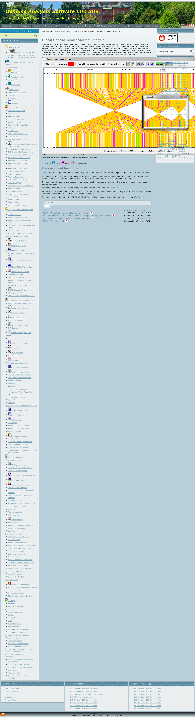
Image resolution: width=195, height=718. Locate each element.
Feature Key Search (18, 308)
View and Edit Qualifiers (18, 160)
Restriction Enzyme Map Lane (20, 125)
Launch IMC (13, 67)
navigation (162, 144)
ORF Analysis (15, 420)
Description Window (16, 277)
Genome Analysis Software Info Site (52, 11)
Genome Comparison (15, 457)
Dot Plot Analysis (16, 480)
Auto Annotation (14, 439)
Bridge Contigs (14, 355)
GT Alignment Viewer (16, 293)
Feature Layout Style (16, 111)
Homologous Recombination (19, 378)
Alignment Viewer (15, 673)
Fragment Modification (19, 372)
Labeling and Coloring (17, 274)
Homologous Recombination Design (22, 587)
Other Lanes (13, 136)
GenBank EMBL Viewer (19, 241)
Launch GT (12, 80)
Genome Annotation (13, 431)
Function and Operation (44, 26)
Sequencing (10, 383)
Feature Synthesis (15, 171)
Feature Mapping (15, 183)
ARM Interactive (14, 623)
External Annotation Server (19, 444)
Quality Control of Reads (18, 400)
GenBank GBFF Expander (18, 629)
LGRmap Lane (14, 128)
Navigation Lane (14, 122)
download (183, 153)
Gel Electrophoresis (18, 367)
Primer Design (15, 348)
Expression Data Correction (19, 548)
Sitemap (8, 697)
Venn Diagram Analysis (19, 485)
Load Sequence (14, 215)
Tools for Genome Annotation (20, 442)
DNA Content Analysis (18, 410)
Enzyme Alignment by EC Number (22, 503)
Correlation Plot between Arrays (21, 562)
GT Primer (14, 85)
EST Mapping (13, 515)
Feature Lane (13, 116)
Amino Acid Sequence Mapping (21, 525)
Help (90, 26)
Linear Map (166, 146)
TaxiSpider (12, 618)
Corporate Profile (12, 688)
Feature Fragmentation (17, 168)
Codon (160, 158)
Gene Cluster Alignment (17, 471)
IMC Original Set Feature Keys (20, 152)
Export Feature (14, 202)
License (179, 146)
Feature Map (12, 108)
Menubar (11, 98)
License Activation (14, 47)
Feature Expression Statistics (20, 568)
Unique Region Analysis (17, 506)
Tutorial (62, 26)
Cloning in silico (14, 338)
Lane (187, 146)
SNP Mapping (13, 522)
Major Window (13, 638)
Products (25, 26)
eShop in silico (152, 26)
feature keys (137, 191)
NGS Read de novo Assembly (20, 667)
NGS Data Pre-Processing (18, 664)
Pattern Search (16, 317)
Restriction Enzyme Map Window (21, 296)
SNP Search (13, 328)
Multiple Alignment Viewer (18, 285)
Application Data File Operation (21, 233)
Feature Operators (15, 177)
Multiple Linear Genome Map (20, 468)
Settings (10, 601)
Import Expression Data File (19, 542)
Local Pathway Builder (17, 574)
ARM (10, 621)
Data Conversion (15, 230)
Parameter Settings (16, 606)
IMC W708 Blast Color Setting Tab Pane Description (66, 213)
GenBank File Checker (17, 632)
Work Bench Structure (17, 92)
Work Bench (12, 90)
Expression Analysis (13, 534)
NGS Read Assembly (19, 389)
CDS (116, 188)
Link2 (97, 714)
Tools (7, 609)
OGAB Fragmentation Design (20, 596)
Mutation (172, 144)
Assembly (12, 386)
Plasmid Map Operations (18, 363)
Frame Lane (13, 131)
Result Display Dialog (17, 646)
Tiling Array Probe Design (18, 537)
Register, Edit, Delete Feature (20, 185)
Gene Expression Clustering (19, 565)
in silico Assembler (15, 612)
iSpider (11, 615)
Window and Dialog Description (18, 635)
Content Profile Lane (16, 119)
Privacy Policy (11, 700)
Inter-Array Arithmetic (17, 554)
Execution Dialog (15, 641)
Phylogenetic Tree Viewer (20, 290)
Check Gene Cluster (16, 593)
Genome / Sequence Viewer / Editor (20, 236)
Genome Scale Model (16, 577)
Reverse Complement (18, 584)
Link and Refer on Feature (19, 180)
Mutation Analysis (15, 500)
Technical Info (77, 26)
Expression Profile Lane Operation (22, 545)
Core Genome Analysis (17, 488)
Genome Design (11, 580)
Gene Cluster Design (16, 590)
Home (57, 32)
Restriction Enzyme (17, 343)
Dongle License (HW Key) (22, 52)
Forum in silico (134, 26)
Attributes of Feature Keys (19, 149)
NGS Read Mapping (16, 531)
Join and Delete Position (18, 191)
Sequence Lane (14, 113)
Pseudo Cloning (14, 380)
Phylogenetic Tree (17, 465)
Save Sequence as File (17, 217)
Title (45, 210)
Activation (188, 158)
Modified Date (130, 210)
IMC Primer (14, 72)
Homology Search (15, 320)
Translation (12, 423)
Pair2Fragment (14, 626)
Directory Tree (14, 95)
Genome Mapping (12, 509)
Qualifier (176, 140)
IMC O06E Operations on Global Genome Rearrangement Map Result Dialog (77, 216)
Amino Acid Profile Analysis (19, 425)
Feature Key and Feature (15, 139)
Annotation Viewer (17, 250)
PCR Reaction (15, 352)
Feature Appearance (16, 188)
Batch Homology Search (19, 333)
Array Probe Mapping (16, 528)
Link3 (103, 714)
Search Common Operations (19, 303)
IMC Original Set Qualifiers (19, 158)
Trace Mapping (15, 519)
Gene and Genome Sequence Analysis (21, 405)
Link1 (92, 714)
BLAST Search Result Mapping (20, 560)
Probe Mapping (14, 540)
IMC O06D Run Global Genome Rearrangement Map (66, 218)
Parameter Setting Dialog (18, 644)
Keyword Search (16, 313)
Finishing (11, 403)
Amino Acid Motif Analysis (18, 428)
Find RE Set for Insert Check (20, 375)
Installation (12, 603)
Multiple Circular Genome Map (22, 475)
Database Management (19, 436)
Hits (143, 210)
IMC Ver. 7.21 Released (53, 221)
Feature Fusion (14, 174)
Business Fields (11, 691)
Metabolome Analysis (14, 571)
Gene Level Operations (17, 551)
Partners (8, 694)
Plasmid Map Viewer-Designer (22, 267)
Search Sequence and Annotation (20, 300)
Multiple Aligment (15, 460)
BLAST (173, 156)
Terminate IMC (15, 77)
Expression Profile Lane (18, 133)
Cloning (8, 335)
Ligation (13, 360)
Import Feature (14, 199)
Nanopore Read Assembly (21, 392)
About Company (9, 26)
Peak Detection (14, 557)
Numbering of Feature (17, 205)
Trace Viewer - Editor (18, 272)
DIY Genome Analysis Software (110, 26)
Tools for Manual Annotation (19, 447)
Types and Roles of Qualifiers (20, 155)
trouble (161, 141)
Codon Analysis (16, 415)
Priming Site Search (18, 325)
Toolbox (13, 103)
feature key (168, 153)
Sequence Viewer (17, 245)
